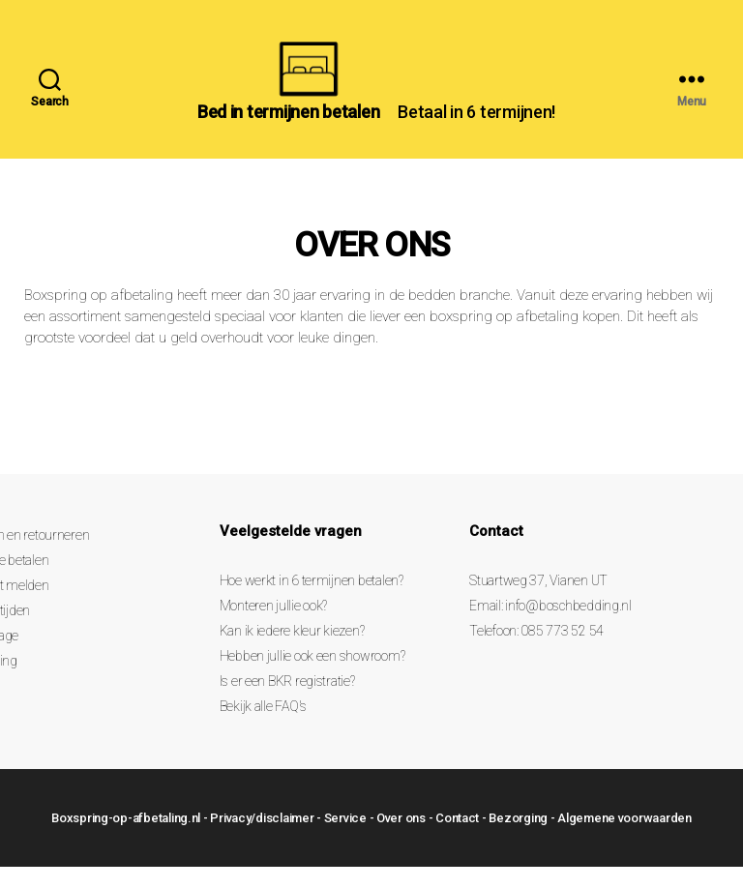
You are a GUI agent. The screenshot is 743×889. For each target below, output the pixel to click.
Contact (457, 840)
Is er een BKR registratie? (287, 704)
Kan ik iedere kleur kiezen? (292, 654)
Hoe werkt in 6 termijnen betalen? (311, 603)
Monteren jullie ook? (274, 629)
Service (345, 840)
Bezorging (518, 840)
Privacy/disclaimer (261, 840)
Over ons (401, 840)
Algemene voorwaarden (624, 840)
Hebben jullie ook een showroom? (312, 679)
